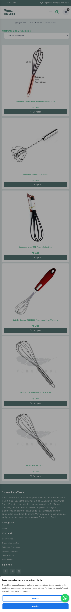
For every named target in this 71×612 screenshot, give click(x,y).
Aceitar (35, 606)
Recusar (35, 598)
